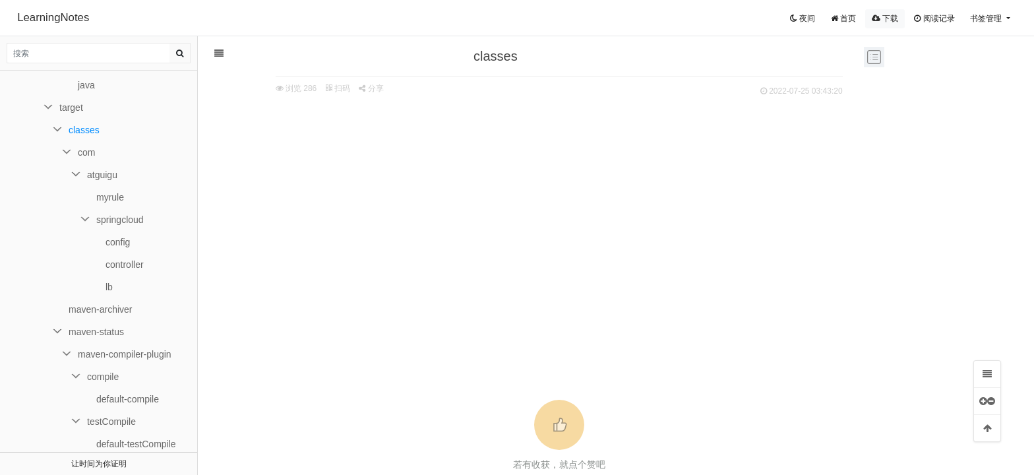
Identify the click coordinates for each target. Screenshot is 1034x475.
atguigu (102, 175)
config (118, 242)
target (71, 107)
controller (125, 264)
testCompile (111, 421)
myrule (110, 197)
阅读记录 (934, 18)
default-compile (127, 399)
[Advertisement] (530, 198)
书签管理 (987, 18)
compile (103, 376)
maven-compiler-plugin (124, 354)
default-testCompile (136, 444)
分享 (342, 88)
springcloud (120, 219)
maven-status (96, 332)
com (86, 152)
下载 (885, 18)
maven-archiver (100, 309)
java (86, 85)
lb (109, 287)
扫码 (309, 88)
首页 (843, 18)
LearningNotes (53, 17)
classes (84, 130)
